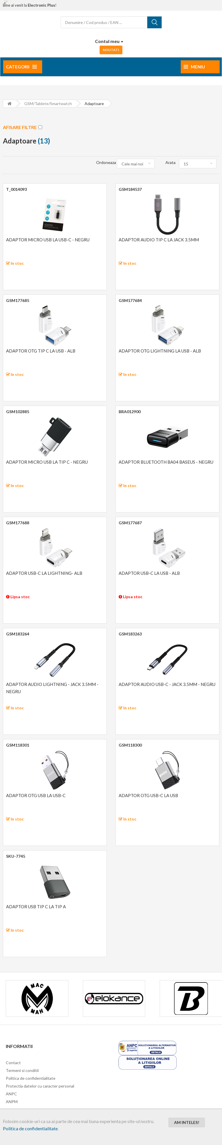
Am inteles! (186, 1122)
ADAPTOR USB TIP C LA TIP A (36, 906)
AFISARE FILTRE (22, 127)
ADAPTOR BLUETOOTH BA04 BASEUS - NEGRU (166, 462)
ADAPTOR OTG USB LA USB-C (36, 795)
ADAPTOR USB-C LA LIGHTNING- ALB (44, 573)
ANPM (12, 1101)
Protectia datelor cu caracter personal (40, 1086)
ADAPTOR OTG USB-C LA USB (148, 795)
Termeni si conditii (22, 1070)
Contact (13, 1062)
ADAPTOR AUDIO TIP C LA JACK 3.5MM (159, 239)
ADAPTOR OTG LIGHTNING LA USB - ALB (160, 350)
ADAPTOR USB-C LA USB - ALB (149, 573)
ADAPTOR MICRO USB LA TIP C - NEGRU (47, 462)
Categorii (21, 66)
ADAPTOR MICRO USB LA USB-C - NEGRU (47, 239)
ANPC (11, 1093)
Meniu (194, 66)
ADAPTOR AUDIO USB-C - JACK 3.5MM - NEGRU (167, 684)
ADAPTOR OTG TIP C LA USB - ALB (40, 350)
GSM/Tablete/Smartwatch (48, 103)
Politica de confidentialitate (30, 1128)
